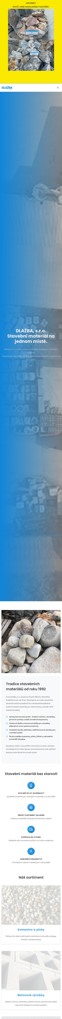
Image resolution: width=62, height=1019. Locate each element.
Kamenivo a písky (31, 929)
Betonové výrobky (31, 995)
